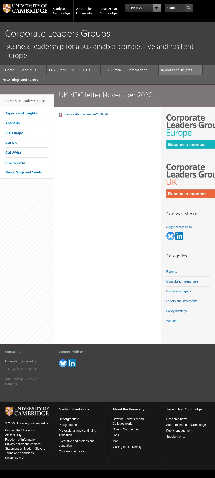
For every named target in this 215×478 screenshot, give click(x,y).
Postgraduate (68, 425)
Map (115, 441)
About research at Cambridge (186, 425)
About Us (29, 70)
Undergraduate (69, 419)
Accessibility (13, 435)
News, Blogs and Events (20, 79)
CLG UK (84, 70)
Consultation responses (182, 281)
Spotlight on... (175, 436)
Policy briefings (176, 311)
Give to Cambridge (125, 429)
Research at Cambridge (108, 10)
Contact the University (20, 430)
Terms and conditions (19, 453)
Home (9, 70)
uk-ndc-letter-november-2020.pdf (86, 114)
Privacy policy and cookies (23, 444)
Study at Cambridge (61, 10)
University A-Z (14, 458)
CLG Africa (113, 70)
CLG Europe (58, 70)
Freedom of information (20, 439)
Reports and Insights (176, 70)
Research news (176, 419)
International (138, 70)
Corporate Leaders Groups (25, 102)
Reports (171, 271)
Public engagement (179, 430)
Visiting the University (127, 447)
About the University (84, 10)
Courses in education (73, 451)
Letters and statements (181, 301)
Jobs (116, 435)
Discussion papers (178, 291)
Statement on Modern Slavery (25, 448)
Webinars (172, 321)
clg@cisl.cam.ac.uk (179, 227)
